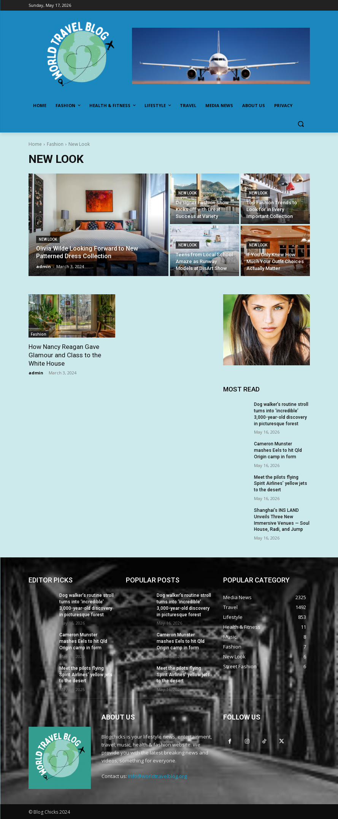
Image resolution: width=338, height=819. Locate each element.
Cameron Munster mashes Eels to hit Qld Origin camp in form (278, 450)
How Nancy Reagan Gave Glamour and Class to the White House (65, 355)
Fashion (55, 144)
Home (35, 144)
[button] (301, 124)
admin (36, 373)
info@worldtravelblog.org (157, 776)
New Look (48, 239)
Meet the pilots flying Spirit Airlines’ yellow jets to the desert (280, 484)
